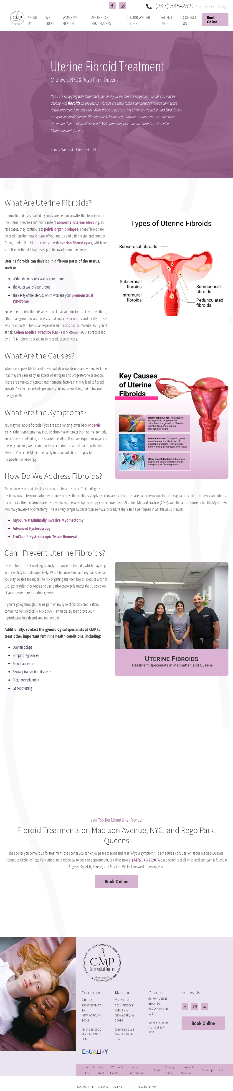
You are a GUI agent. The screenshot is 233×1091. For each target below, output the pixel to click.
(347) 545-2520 (171, 5)
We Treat (67, 149)
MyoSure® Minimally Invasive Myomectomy (48, 520)
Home (54, 149)
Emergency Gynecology (211, 6)
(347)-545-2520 (144, 860)
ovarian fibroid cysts (76, 242)
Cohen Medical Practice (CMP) (38, 332)
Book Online (212, 19)
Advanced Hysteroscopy (32, 528)
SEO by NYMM (147, 1087)
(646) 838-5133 (124, 1029)
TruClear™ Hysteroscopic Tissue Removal (45, 536)
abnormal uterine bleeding (78, 222)
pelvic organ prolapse (61, 229)
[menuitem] (34, 20)
